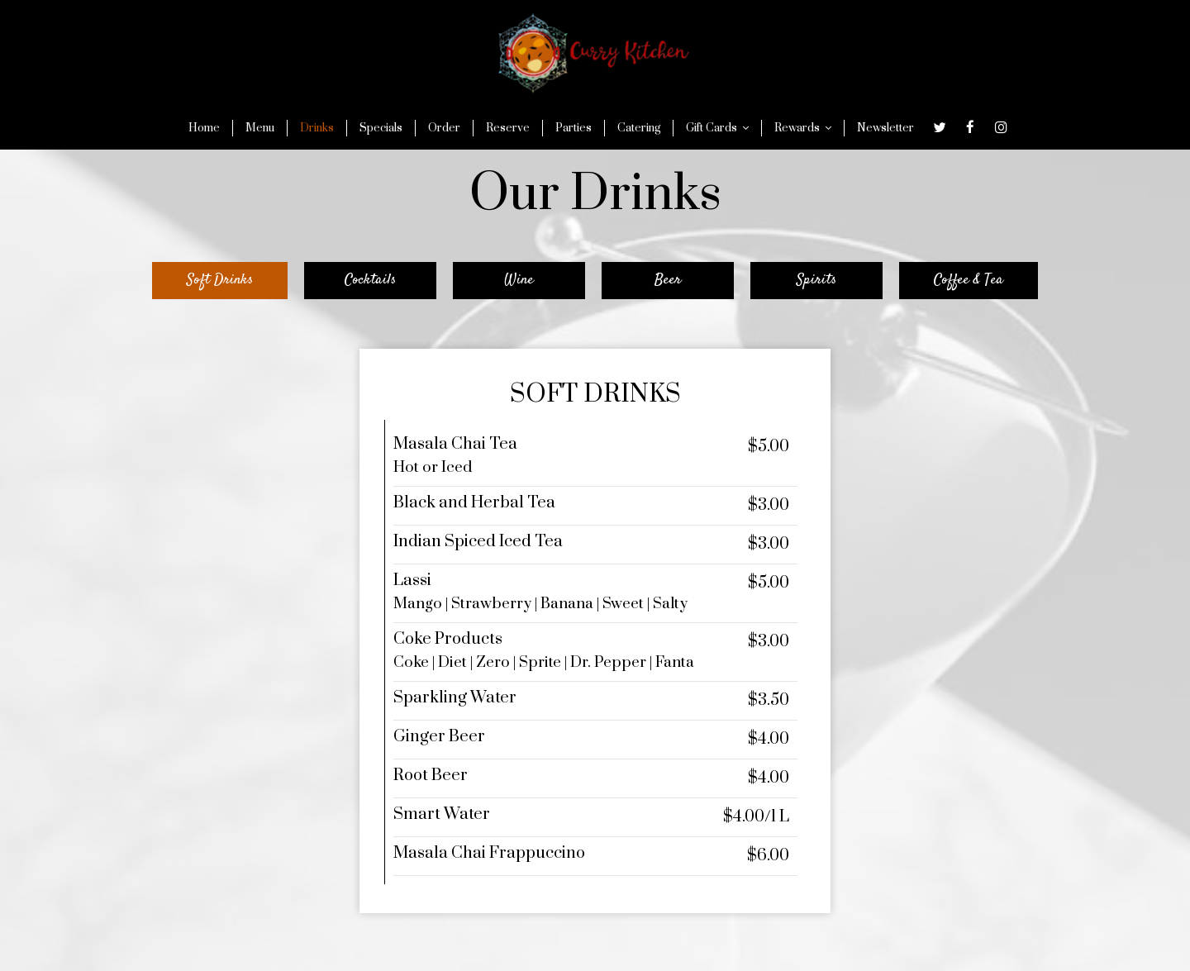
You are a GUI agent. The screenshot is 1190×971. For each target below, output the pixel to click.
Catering (638, 128)
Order (444, 128)
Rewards (802, 128)
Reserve (508, 128)
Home (204, 128)
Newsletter (885, 128)
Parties (573, 128)
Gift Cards (717, 128)
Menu (259, 128)
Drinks (317, 128)
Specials (380, 128)
